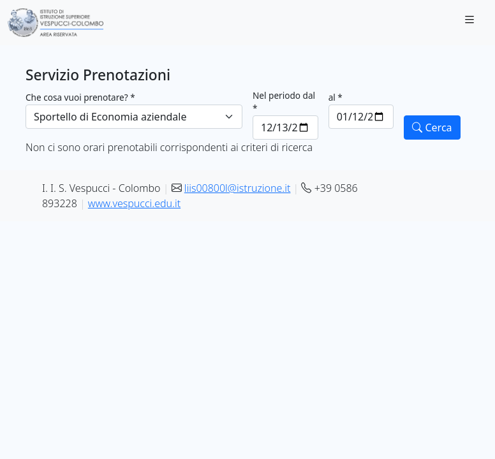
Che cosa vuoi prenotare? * (80, 97)
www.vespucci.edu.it (134, 203)
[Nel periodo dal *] (285, 127)
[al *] (361, 117)
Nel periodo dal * (284, 101)
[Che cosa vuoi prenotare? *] (134, 117)
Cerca (432, 127)
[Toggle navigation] (469, 23)
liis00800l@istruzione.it (237, 188)
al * (336, 97)
